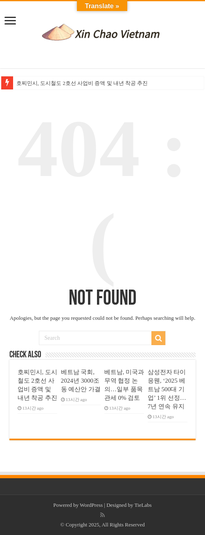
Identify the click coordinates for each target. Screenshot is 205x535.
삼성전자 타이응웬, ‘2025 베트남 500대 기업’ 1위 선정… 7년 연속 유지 (167, 389)
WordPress (91, 505)
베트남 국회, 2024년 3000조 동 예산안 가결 (81, 380)
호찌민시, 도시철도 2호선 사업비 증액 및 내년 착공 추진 (82, 83)
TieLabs (143, 505)
